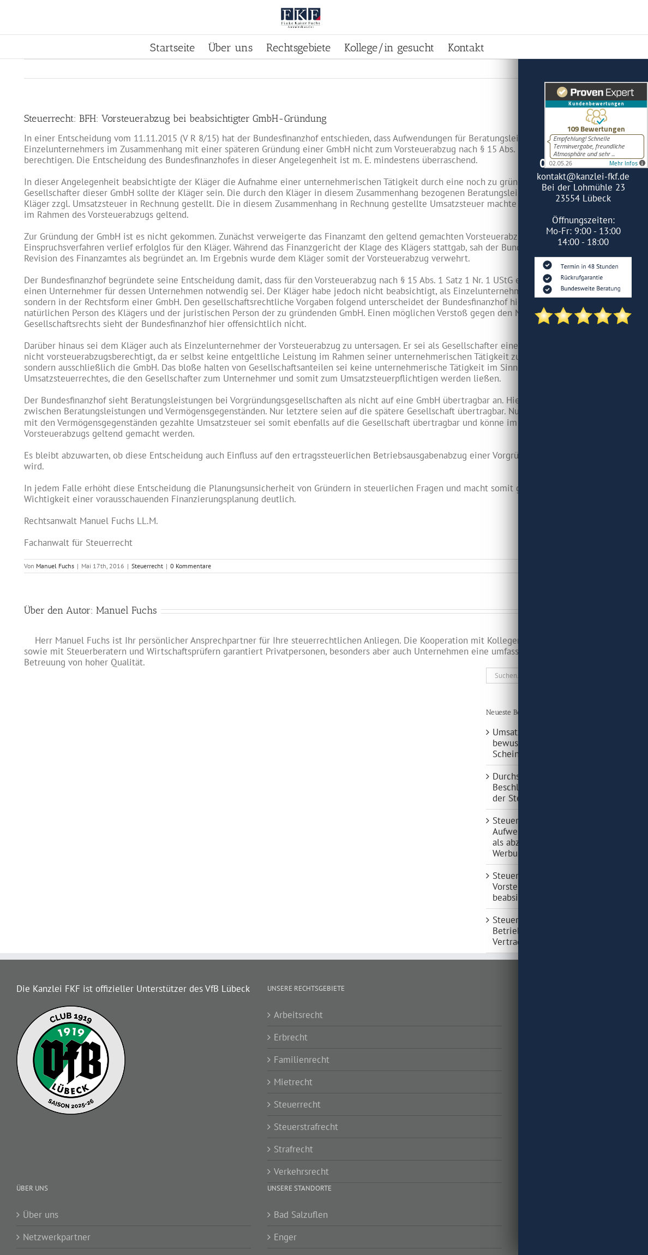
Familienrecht (301, 1059)
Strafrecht (293, 1149)
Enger (285, 1237)
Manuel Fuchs (55, 566)
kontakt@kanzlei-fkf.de (583, 176)
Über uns (40, 1214)
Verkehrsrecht (301, 1171)
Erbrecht (291, 1037)
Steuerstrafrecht (306, 1126)
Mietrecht (293, 1081)
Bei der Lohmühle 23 (583, 187)
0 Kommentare (190, 566)
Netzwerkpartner (57, 1237)
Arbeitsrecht (298, 1014)
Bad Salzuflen (301, 1214)
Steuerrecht (147, 566)
